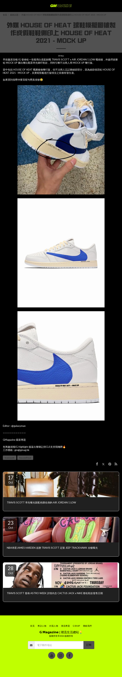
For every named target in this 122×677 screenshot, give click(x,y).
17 (10, 479)
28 (10, 570)
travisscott (9, 457)
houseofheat (25, 457)
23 (10, 524)
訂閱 (88, 644)
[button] (4, 6)
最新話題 (14, 14)
